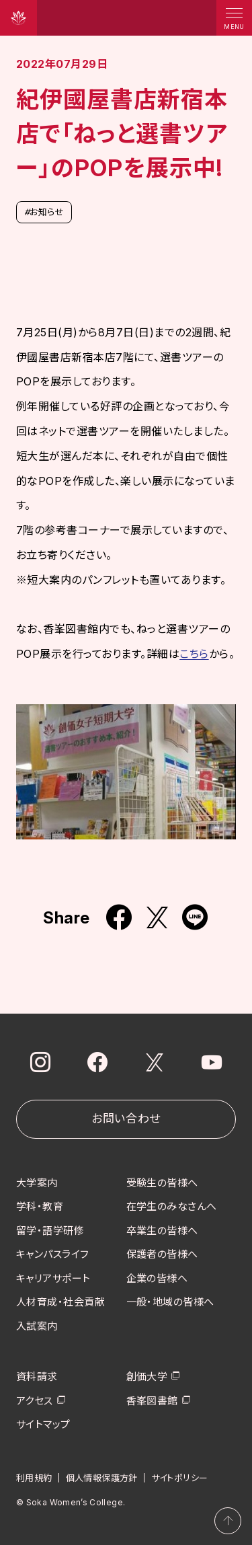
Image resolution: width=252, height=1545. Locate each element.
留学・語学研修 (50, 1229)
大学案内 (37, 1182)
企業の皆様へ (157, 1277)
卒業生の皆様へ (162, 1229)
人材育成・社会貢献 (60, 1301)
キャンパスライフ (52, 1254)
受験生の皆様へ (162, 1182)
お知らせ (44, 211)
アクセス (34, 1400)
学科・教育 (39, 1206)
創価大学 (147, 1376)
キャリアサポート (53, 1277)
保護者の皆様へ (162, 1254)
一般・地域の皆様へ (170, 1301)
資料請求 (37, 1376)
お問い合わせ (125, 1118)
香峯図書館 (152, 1400)
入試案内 (37, 1325)
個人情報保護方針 (102, 1477)
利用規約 (34, 1477)
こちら (193, 654)
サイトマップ (43, 1424)
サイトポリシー (179, 1477)
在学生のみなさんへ (171, 1206)
